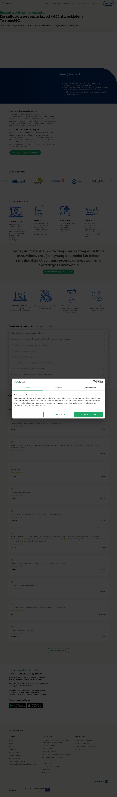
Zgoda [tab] (27, 387)
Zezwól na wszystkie (88, 414)
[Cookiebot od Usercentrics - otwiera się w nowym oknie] (94, 381)
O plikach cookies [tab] (89, 387)
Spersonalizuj (58, 414)
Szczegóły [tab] (58, 387)
